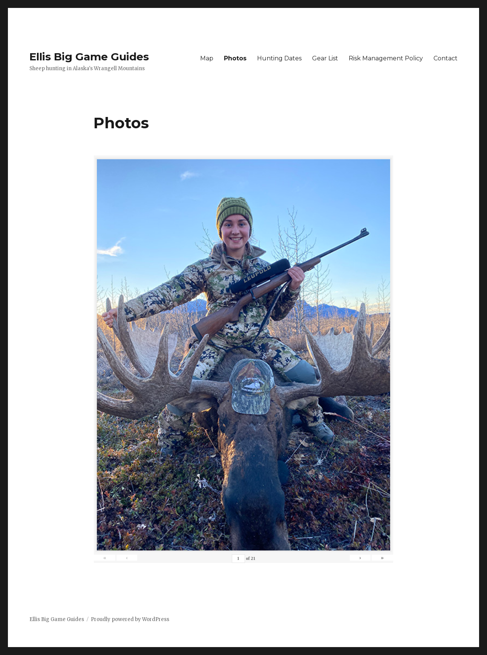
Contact (445, 58)
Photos (235, 58)
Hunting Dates (279, 58)
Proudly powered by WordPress (130, 619)
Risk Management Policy (386, 58)
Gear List (325, 58)
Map (206, 58)
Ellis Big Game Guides (89, 56)
